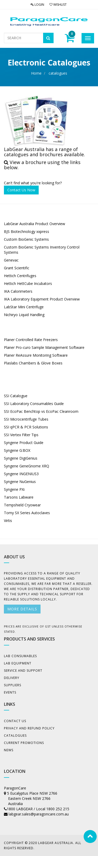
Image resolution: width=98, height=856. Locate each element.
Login (37, 4)
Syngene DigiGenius (20, 458)
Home (36, 73)
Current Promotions (24, 743)
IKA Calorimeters (18, 291)
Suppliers (12, 685)
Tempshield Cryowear (22, 504)
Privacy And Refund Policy (29, 728)
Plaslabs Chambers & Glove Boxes (33, 363)
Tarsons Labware (18, 497)
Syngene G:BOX (17, 450)
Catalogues (15, 735)
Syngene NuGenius (20, 481)
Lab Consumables (20, 656)
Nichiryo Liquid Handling (24, 314)
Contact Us (15, 721)
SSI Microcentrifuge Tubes (26, 419)
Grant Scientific (16, 267)
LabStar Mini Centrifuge (24, 306)
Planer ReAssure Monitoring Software (36, 355)
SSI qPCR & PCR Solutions (26, 426)
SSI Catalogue (15, 395)
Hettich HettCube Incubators (28, 283)
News (8, 750)
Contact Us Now (21, 189)
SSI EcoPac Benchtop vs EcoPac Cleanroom (41, 411)
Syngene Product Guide (23, 442)
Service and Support (23, 670)
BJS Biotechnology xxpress (26, 231)
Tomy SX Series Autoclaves (27, 512)
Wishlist (58, 4)
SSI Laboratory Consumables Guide (34, 403)
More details (22, 608)
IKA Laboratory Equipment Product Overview (42, 299)
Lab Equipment (17, 663)
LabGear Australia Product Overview (34, 223)
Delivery (11, 678)
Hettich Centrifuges (20, 275)
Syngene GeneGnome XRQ (26, 465)
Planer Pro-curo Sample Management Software (44, 347)
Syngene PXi (14, 489)
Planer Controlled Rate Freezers (31, 339)
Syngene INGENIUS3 (21, 473)
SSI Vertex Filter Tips (21, 434)
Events (10, 692)
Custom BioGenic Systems (26, 239)
